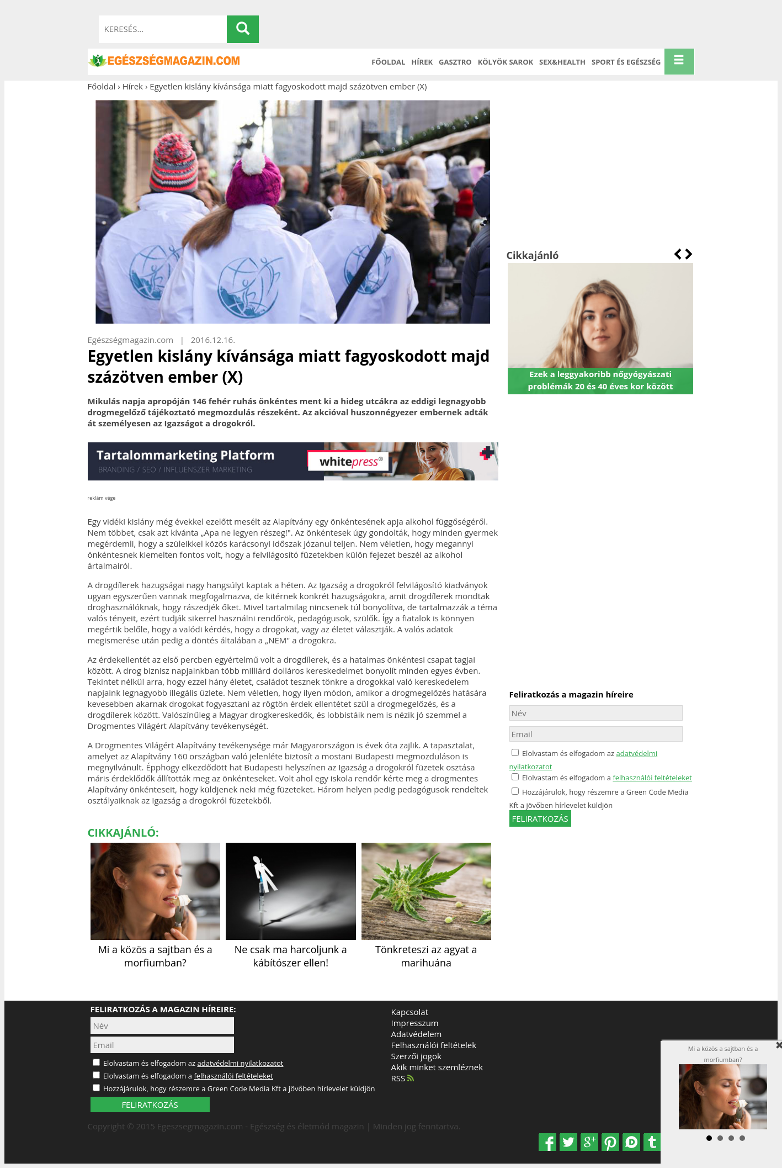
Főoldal (388, 62)
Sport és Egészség (626, 62)
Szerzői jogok (416, 1055)
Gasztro (455, 62)
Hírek (422, 62)
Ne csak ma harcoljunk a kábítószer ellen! (291, 949)
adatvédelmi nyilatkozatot (240, 1063)
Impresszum (415, 1022)
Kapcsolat (410, 1011)
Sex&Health (562, 62)
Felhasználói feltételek (434, 1044)
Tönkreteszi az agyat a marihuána (426, 949)
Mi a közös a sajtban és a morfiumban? (156, 949)
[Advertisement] (601, 170)
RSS (402, 1078)
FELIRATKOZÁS (149, 1104)
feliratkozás (540, 818)
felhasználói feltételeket (652, 778)
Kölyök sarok (505, 62)
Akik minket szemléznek (437, 1066)
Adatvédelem (416, 1033)
